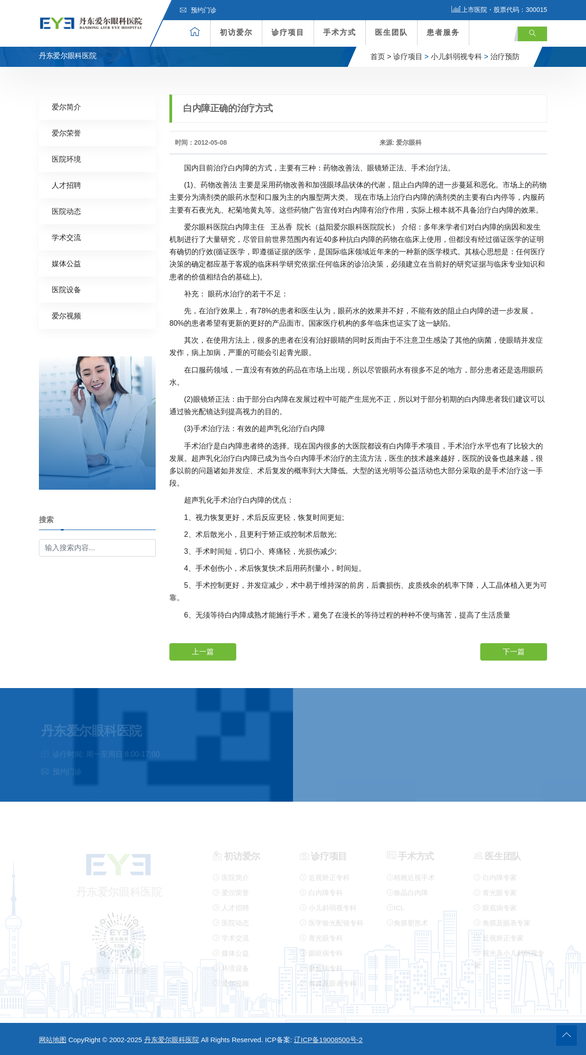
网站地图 (52, 1040)
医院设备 (66, 289)
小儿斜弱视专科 (456, 56)
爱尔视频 (66, 315)
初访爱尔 (236, 32)
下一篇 (514, 651)
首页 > (380, 56)
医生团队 (391, 32)
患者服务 (443, 32)
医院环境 (66, 159)
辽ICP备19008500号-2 (328, 1040)
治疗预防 (505, 56)
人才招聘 (66, 185)
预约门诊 (198, 10)
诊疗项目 (287, 32)
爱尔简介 (66, 106)
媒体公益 (66, 263)
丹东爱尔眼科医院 (171, 1040)
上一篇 (203, 651)
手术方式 (339, 32)
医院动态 (66, 211)
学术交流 (66, 237)
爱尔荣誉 (66, 133)
